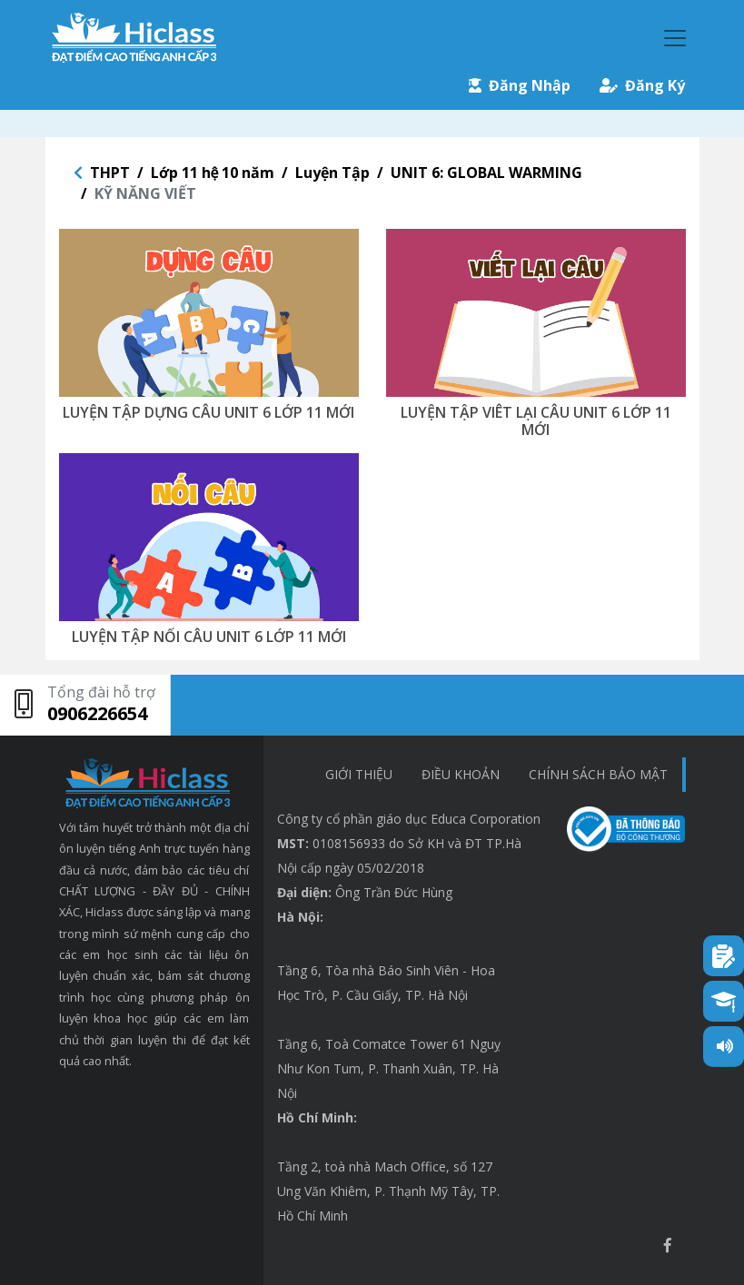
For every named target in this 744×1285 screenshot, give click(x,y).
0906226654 (97, 713)
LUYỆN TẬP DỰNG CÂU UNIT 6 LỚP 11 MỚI (208, 412)
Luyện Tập (332, 173)
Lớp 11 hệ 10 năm (213, 173)
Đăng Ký (642, 85)
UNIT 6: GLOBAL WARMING (486, 173)
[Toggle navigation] (674, 38)
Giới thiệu (358, 774)
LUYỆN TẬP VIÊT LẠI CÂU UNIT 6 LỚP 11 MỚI (536, 421)
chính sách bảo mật (598, 774)
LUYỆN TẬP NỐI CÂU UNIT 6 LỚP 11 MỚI (209, 637)
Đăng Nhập (519, 85)
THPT (110, 173)
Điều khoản (461, 774)
